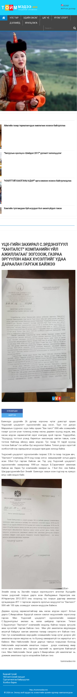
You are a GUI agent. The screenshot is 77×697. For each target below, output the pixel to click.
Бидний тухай (10, 674)
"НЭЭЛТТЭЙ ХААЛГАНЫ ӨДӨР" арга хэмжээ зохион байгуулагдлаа (37, 181)
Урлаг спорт (61, 18)
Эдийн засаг (30, 18)
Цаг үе (45, 18)
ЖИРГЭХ (12, 415)
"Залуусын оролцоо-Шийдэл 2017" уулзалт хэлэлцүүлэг (32, 153)
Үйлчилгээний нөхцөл (14, 677)
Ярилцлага (31, 23)
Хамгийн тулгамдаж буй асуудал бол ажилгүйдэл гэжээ (33, 208)
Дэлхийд (15, 23)
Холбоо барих (10, 682)
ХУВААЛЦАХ (12, 411)
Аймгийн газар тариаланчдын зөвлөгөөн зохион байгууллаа (34, 125)
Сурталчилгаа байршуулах (16, 679)
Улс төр (14, 18)
